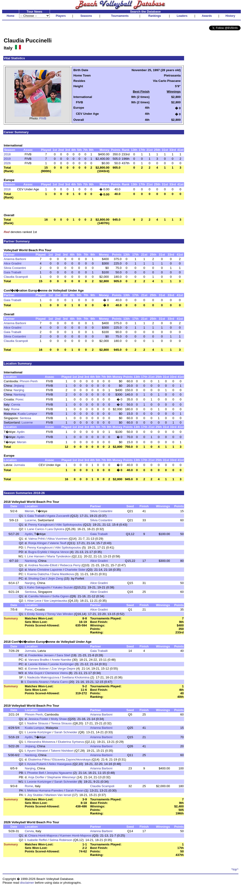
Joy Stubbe (35, 795)
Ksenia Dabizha (38, 574)
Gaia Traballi (12, 272)
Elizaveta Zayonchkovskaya (71, 759)
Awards (207, 15)
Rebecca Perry (70, 565)
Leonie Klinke (37, 664)
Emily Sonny (36, 614)
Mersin (21, 442)
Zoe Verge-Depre (63, 668)
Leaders (182, 15)
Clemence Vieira (56, 673)
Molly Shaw (59, 719)
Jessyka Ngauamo (59, 773)
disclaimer (27, 882)
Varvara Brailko (38, 659)
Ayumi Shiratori (37, 750)
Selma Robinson (60, 840)
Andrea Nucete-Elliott (42, 565)
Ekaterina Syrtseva (71, 742)
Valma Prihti (36, 538)
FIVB (42, 118)
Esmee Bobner (38, 668)
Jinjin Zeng (55, 578)
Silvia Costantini (15, 268)
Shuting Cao (36, 578)
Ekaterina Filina (39, 759)
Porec (19, 399)
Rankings (154, 15)
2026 (7, 163)
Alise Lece (34, 600)
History (230, 15)
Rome (15, 409)
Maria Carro (59, 682)
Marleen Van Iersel (58, 795)
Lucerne (27, 422)
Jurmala (19, 465)
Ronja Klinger (37, 543)
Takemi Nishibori (62, 750)
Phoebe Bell (35, 773)
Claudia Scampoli (16, 276)
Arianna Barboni (15, 259)
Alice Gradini (12, 263)
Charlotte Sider (75, 569)
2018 (7, 154)
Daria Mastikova (63, 574)
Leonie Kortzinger (61, 664)
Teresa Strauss (61, 723)
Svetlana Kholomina (76, 677)
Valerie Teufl (57, 543)
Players (61, 15)
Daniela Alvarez (38, 682)
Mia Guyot (35, 673)
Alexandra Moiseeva (41, 742)
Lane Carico (35, 529)
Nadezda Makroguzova (43, 677)
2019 (7, 158)
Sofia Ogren (60, 596)
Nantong (19, 394)
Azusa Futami (36, 764)
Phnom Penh (29, 381)
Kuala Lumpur (27, 413)
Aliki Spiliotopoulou (69, 524)
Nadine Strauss (38, 723)
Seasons (86, 15)
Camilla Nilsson (39, 596)
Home (10, 15)
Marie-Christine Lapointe (45, 569)
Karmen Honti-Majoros (75, 835)
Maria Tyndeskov (59, 556)
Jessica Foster (38, 719)
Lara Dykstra (55, 529)
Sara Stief (63, 655)
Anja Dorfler (36, 777)
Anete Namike (61, 659)
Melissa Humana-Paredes (45, 790)
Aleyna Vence (59, 552)
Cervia (15, 404)
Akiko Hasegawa (60, 764)
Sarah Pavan (75, 790)
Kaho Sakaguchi (38, 587)
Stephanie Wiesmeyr (61, 777)
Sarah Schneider (65, 732)
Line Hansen (36, 556)
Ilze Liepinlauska (55, 600)
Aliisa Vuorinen (57, 538)
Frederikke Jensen (41, 655)
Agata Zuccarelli (58, 516)
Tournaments (120, 15)
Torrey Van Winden (60, 614)
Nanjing (19, 390)
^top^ (234, 869)
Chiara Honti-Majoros (43, 835)
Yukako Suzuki (62, 587)
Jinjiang (19, 385)
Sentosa (25, 418)
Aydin (20, 432)
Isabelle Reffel (37, 840)
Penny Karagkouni (41, 524)
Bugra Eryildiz (37, 552)
